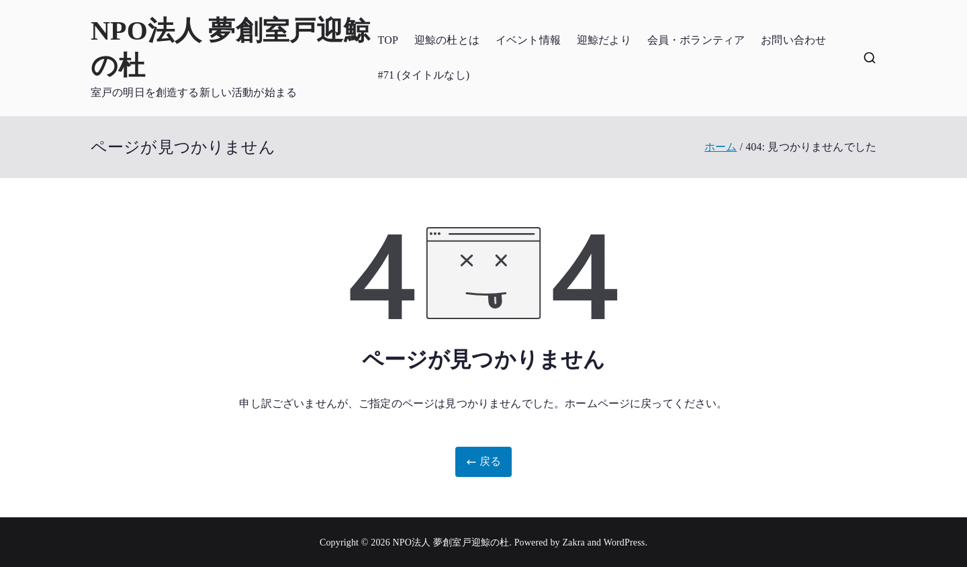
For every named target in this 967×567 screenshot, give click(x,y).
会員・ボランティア (696, 40)
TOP (388, 40)
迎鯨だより (604, 40)
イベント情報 (528, 40)
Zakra (573, 542)
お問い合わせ (793, 40)
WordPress (624, 542)
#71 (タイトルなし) (424, 75)
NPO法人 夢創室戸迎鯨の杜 (451, 542)
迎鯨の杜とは (446, 40)
